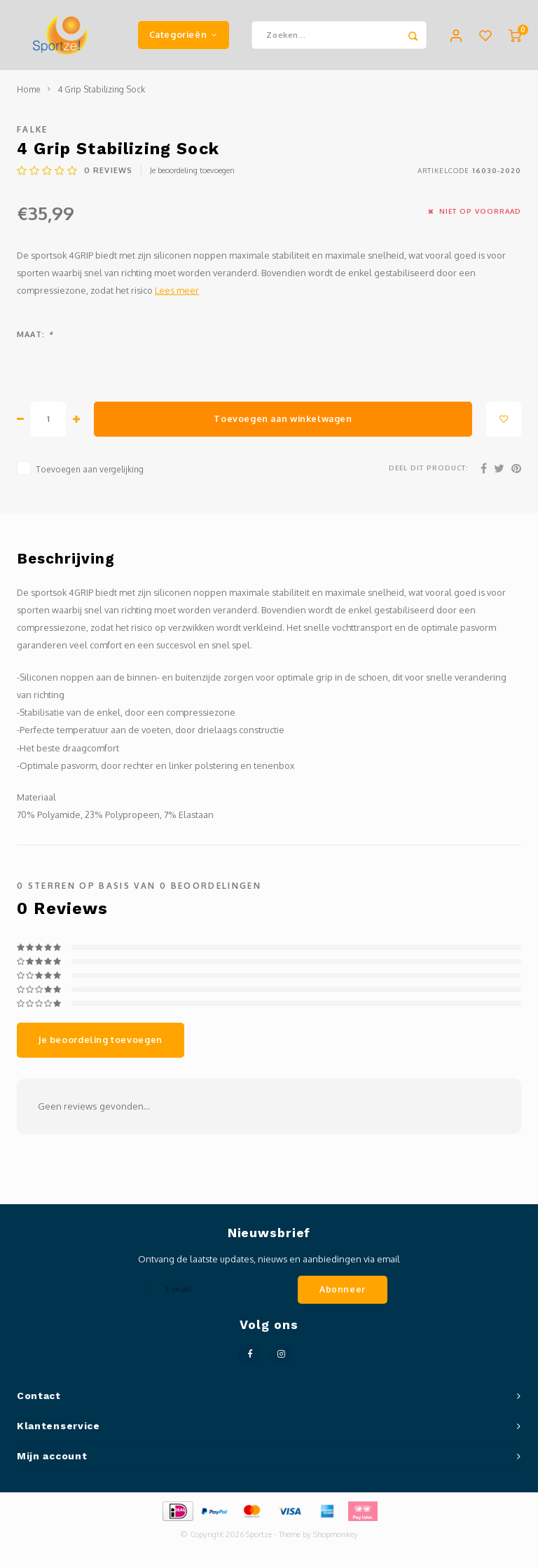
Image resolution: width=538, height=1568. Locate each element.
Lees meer (177, 290)
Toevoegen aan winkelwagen (283, 418)
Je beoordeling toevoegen (192, 170)
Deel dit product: (429, 467)
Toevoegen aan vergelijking (90, 469)
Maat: (35, 334)
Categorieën (183, 34)
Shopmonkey (335, 1534)
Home (29, 89)
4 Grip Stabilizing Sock (101, 89)
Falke (32, 129)
